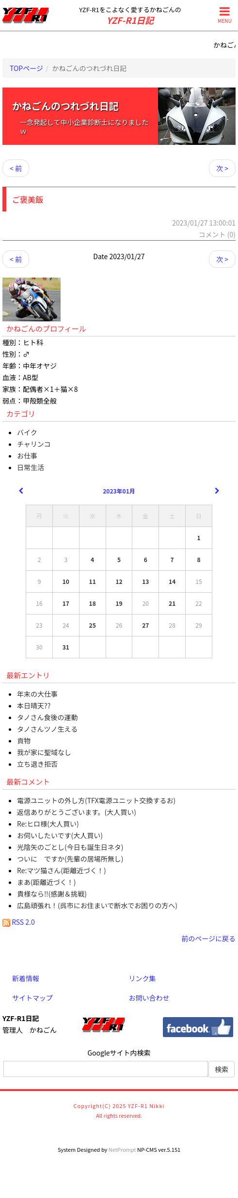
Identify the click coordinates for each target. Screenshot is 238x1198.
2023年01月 (119, 491)
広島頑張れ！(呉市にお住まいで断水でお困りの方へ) (97, 905)
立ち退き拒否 (37, 764)
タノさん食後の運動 (47, 717)
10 (66, 581)
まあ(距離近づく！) (46, 882)
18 (92, 603)
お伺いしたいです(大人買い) (60, 835)
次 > (222, 168)
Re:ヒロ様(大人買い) (48, 823)
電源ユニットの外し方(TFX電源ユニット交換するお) (96, 800)
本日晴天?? (33, 705)
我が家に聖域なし (44, 752)
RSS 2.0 (18, 922)
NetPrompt (122, 1149)
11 (92, 581)
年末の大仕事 (37, 694)
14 (172, 581)
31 (66, 647)
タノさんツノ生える (47, 729)
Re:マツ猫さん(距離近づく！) (61, 870)
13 (145, 581)
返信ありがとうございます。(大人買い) (76, 812)
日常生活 (30, 467)
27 (145, 625)
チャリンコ (34, 444)
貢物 (24, 740)
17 (66, 603)
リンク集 (142, 978)
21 (172, 603)
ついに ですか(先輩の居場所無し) (70, 858)
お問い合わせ (149, 998)
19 (118, 603)
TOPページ (26, 68)
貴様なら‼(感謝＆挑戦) (52, 893)
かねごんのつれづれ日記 (65, 106)
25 (92, 625)
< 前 (16, 168)
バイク (27, 432)
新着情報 (25, 978)
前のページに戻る (208, 938)
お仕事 (27, 455)
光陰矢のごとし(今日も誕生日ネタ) (70, 847)
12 (118, 581)
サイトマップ (32, 998)
